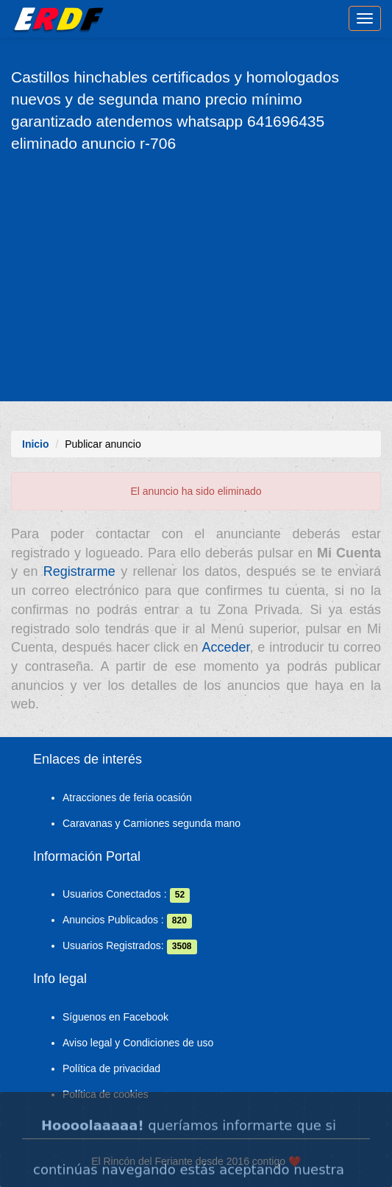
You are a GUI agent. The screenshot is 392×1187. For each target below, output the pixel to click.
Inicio (35, 444)
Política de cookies (106, 1094)
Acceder (225, 647)
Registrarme (79, 571)
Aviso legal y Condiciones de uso (138, 1043)
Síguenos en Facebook (115, 1017)
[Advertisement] (196, 276)
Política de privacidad (111, 1068)
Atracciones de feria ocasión (127, 797)
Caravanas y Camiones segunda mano (151, 823)
